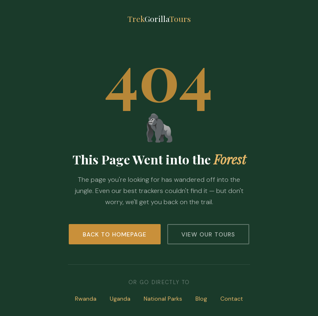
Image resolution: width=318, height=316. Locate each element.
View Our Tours (208, 234)
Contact (231, 298)
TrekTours (159, 18)
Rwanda (85, 298)
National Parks (163, 298)
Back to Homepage (115, 234)
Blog (201, 298)
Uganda (120, 298)
